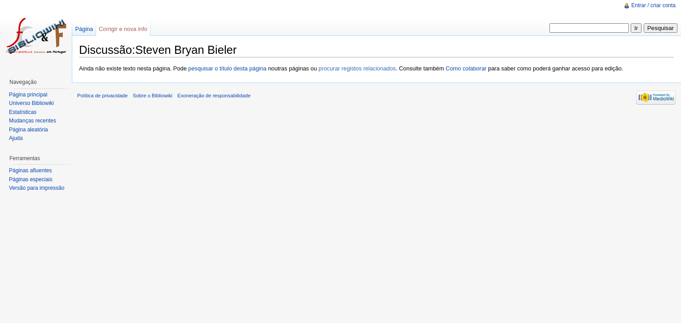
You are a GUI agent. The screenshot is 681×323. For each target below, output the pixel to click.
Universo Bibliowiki (31, 103)
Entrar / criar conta (653, 5)
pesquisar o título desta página (227, 68)
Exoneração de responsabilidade (213, 95)
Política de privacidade (102, 95)
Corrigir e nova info (123, 29)
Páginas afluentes (30, 170)
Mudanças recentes (32, 121)
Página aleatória (28, 130)
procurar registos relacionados (357, 68)
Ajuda (16, 138)
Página (84, 29)
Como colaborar (466, 68)
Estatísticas (22, 112)
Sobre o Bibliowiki (152, 95)
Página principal (28, 95)
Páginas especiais (31, 179)
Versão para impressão (36, 188)
